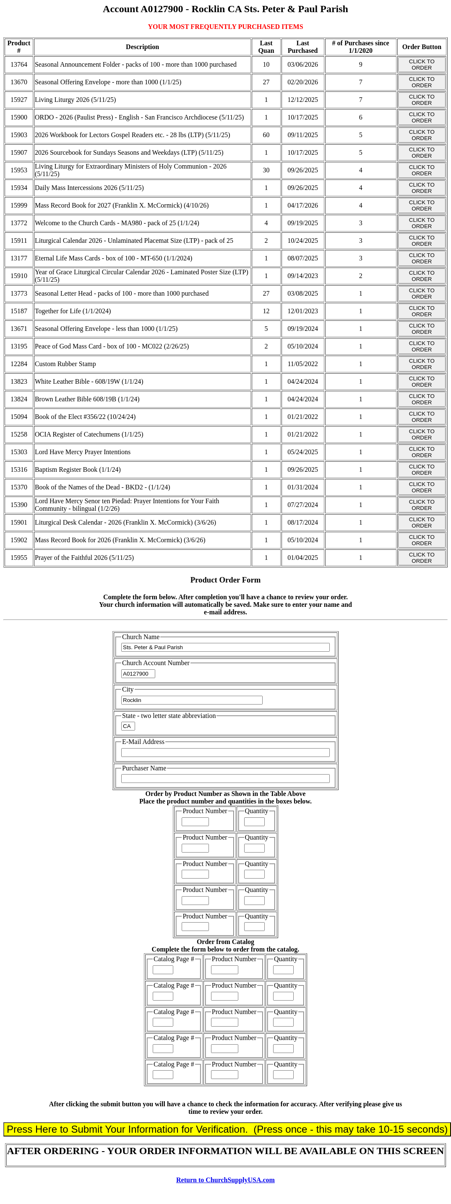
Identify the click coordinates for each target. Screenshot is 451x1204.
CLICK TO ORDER (422, 64)
